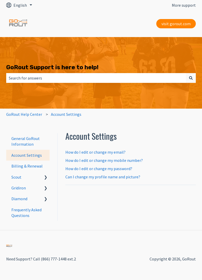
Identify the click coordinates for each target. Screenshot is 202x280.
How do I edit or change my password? (98, 168)
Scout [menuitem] (16, 177)
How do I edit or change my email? (95, 152)
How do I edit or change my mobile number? (104, 160)
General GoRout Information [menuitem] (25, 141)
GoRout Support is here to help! (52, 67)
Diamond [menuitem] (19, 198)
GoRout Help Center (24, 114)
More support (184, 5)
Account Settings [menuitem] (26, 155)
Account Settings (66, 114)
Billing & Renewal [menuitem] (27, 166)
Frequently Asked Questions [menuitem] (26, 212)
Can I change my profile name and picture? (102, 176)
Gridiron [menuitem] (18, 187)
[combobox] (96, 78)
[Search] (191, 78)
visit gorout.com (176, 23)
